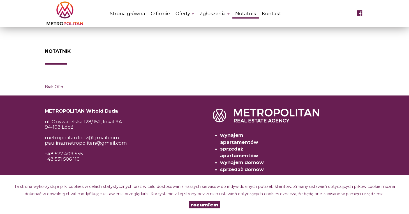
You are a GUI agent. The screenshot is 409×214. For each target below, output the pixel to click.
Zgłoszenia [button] (215, 13)
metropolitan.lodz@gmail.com (82, 137)
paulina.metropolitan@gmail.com (86, 143)
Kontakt (271, 13)
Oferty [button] (184, 13)
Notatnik (245, 13)
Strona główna (127, 13)
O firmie (160, 13)
